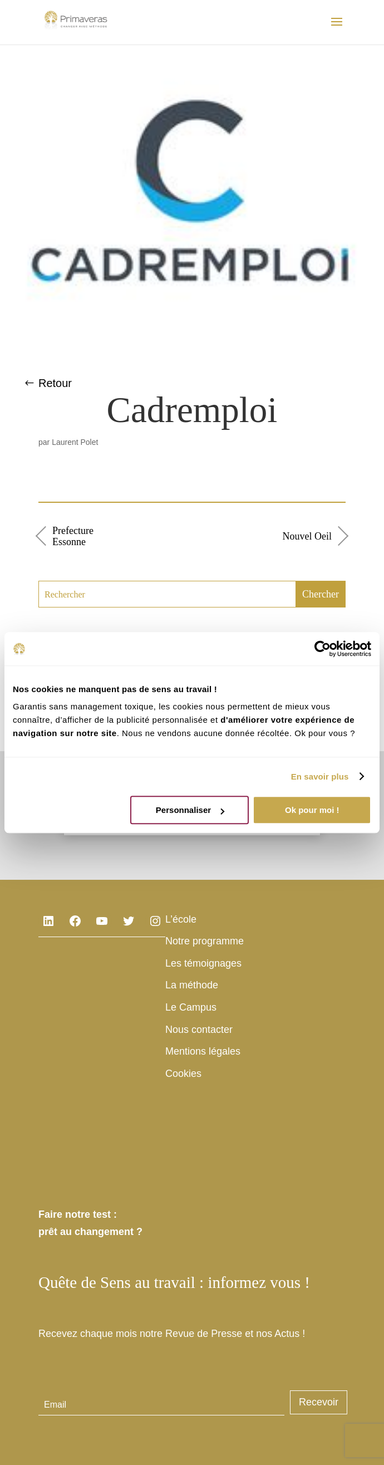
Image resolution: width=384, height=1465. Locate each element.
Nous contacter (199, 1029)
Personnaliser (190, 810)
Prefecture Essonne (72, 536)
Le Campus (190, 1007)
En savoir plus (320, 776)
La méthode (191, 985)
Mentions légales (202, 1051)
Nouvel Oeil (307, 536)
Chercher (320, 594)
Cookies (183, 1073)
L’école (180, 919)
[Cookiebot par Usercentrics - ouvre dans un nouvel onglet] (322, 648)
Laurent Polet (75, 442)
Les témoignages (203, 963)
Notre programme (204, 941)
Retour (55, 383)
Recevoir (318, 1402)
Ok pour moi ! (312, 810)
